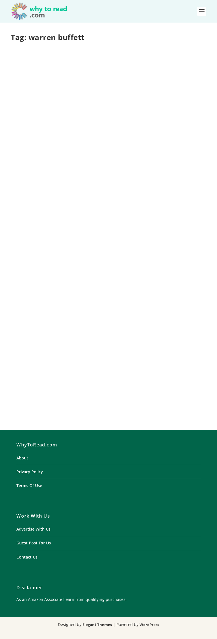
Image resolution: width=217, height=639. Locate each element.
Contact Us (27, 557)
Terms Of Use (29, 485)
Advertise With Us (33, 529)
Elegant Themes (97, 624)
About (22, 458)
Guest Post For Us (33, 543)
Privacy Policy (29, 471)
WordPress (149, 624)
